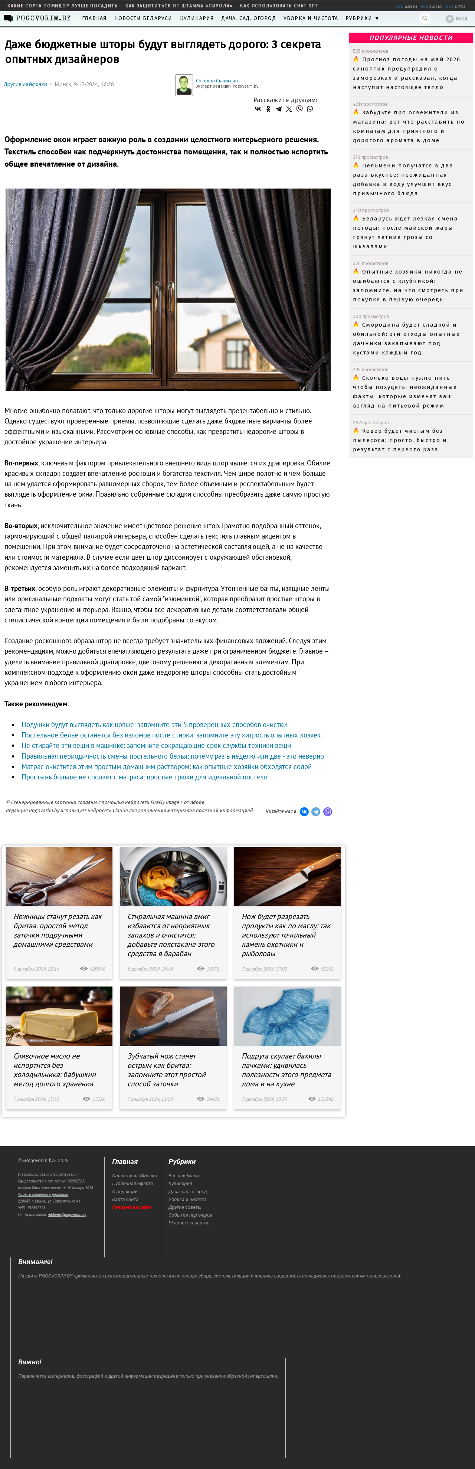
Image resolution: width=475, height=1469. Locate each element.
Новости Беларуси (143, 18)
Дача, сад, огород (249, 18)
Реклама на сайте (131, 1207)
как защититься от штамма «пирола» (179, 6)
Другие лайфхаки (26, 84)
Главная (94, 18)
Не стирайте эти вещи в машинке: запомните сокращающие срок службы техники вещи (156, 745)
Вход (457, 19)
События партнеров (190, 1215)
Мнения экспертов (188, 1223)
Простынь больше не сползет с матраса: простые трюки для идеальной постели (145, 776)
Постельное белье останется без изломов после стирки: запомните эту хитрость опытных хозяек (171, 734)
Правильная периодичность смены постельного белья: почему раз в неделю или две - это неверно (173, 756)
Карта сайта (125, 1199)
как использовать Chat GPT (279, 6)
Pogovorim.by (39, 1160)
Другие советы (184, 1207)
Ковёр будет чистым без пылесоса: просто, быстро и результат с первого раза (400, 440)
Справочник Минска (134, 1175)
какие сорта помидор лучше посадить (62, 6)
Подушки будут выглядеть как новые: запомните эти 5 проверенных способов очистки (154, 724)
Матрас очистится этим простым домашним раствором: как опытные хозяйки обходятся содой (167, 766)
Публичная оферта (132, 1183)
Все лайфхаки (183, 1175)
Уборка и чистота (311, 18)
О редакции (125, 1191)
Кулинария (197, 18)
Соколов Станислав (217, 81)
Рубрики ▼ (362, 18)
